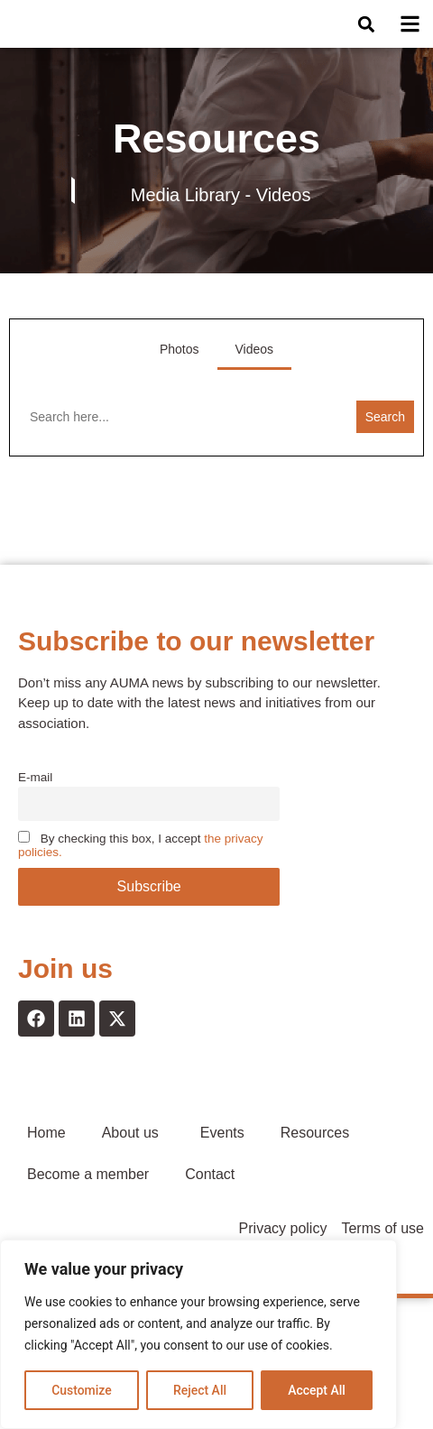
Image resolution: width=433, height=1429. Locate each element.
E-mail (35, 805)
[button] (367, 38)
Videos (254, 377)
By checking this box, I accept (140, 873)
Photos (179, 377)
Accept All (316, 1390)
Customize (81, 1390)
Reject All (199, 1390)
